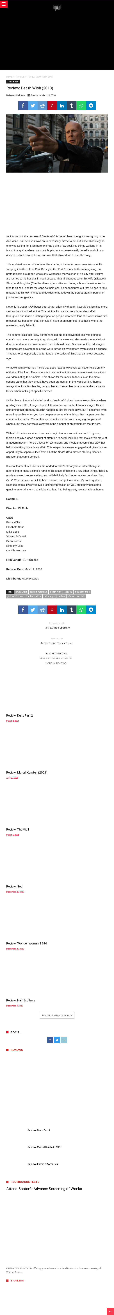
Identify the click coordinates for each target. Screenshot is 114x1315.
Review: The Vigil (17, 760)
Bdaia (98, 1307)
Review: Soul (67, 760)
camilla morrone (38, 591)
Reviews (20, 77)
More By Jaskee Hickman (56, 658)
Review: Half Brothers (73, 811)
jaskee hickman (15, 596)
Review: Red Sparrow (56, 625)
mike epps (49, 596)
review (61, 596)
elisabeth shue (82, 591)
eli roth (68, 591)
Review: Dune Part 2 (19, 709)
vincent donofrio (76, 596)
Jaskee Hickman (17, 95)
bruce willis (21, 591)
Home (9, 77)
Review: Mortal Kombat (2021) (79, 709)
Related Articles (56, 653)
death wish (55, 591)
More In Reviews (56, 663)
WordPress (73, 1307)
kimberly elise (33, 596)
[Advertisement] (60, 40)
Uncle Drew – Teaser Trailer (56, 640)
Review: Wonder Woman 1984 (26, 811)
